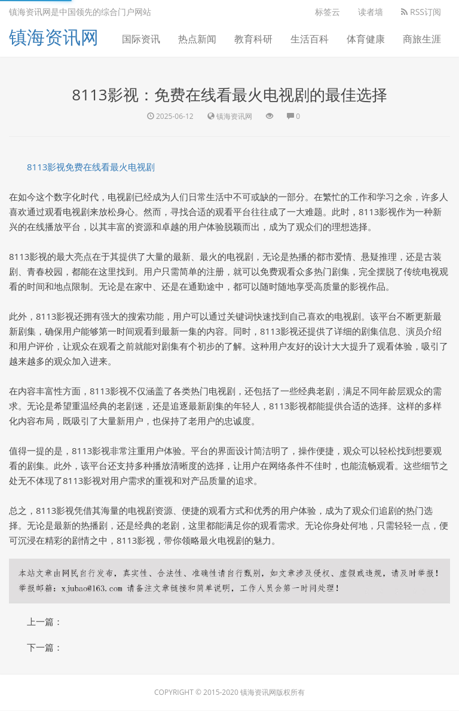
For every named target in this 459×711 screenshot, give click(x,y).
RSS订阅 (421, 11)
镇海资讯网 (54, 36)
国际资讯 (141, 38)
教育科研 (253, 38)
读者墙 (370, 11)
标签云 (327, 11)
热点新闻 (197, 38)
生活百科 (309, 38)
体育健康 (366, 38)
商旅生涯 (422, 38)
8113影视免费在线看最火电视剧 (91, 167)
